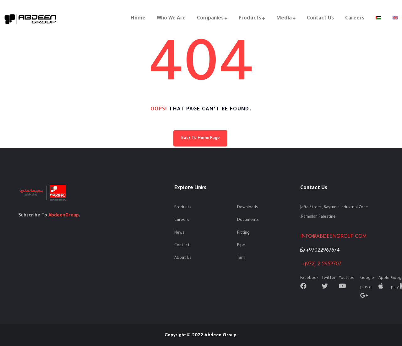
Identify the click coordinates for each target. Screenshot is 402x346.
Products (250, 18)
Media (284, 18)
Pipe (241, 245)
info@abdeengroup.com (333, 236)
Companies (210, 18)
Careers (354, 18)
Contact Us (320, 18)
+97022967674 (320, 249)
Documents (248, 220)
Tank (241, 258)
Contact (182, 245)
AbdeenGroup (63, 215)
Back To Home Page (200, 138)
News (179, 233)
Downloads (247, 207)
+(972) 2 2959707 (320, 263)
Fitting (243, 233)
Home (138, 18)
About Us (182, 258)
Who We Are (171, 18)
